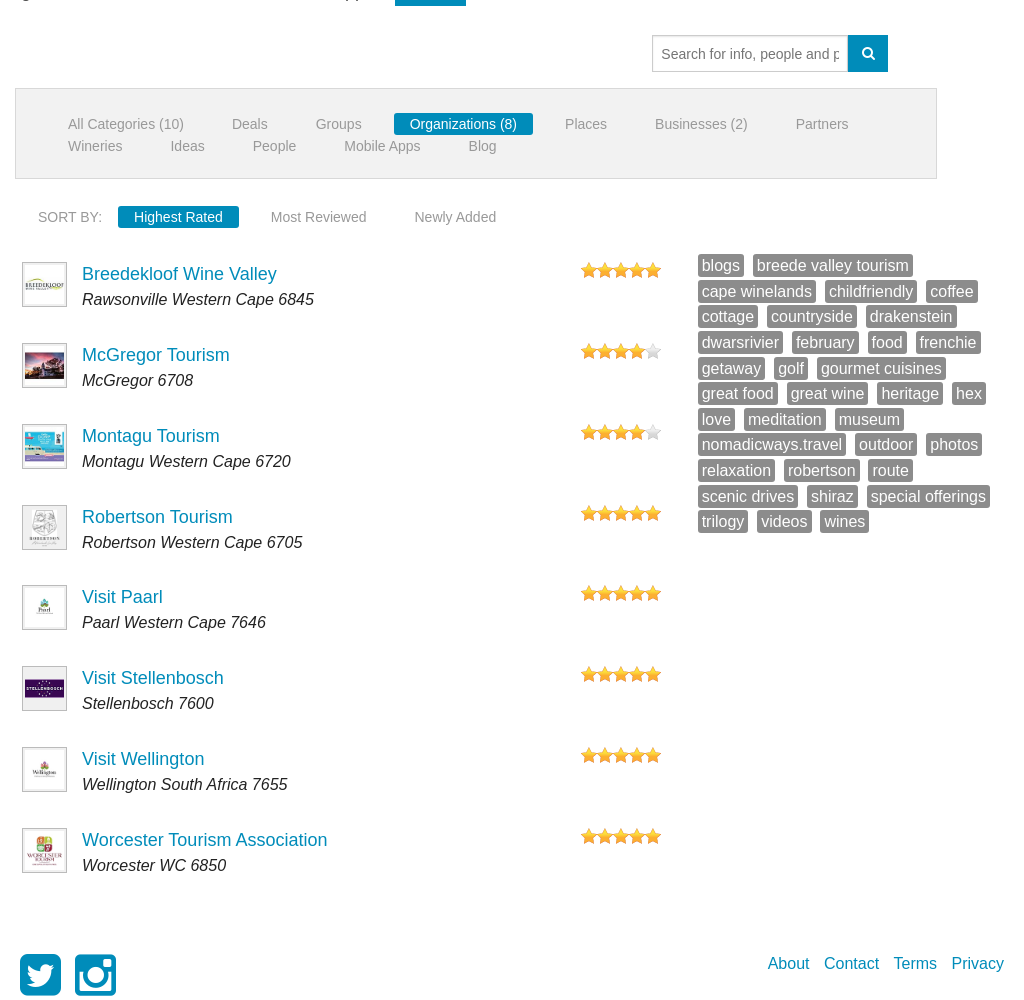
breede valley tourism (833, 265)
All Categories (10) (126, 124)
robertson (822, 470)
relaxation (736, 470)
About (789, 963)
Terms (916, 963)
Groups (339, 124)
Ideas (187, 146)
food (887, 342)
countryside (812, 316)
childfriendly (871, 291)
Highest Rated (178, 217)
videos (784, 521)
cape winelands (757, 291)
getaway (732, 368)
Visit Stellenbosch (153, 678)
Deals (250, 124)
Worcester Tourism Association (204, 840)
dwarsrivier (740, 342)
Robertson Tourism (157, 517)
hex (969, 393)
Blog (483, 146)
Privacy (978, 963)
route (890, 470)
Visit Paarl (122, 597)
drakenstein (911, 316)
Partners (822, 124)
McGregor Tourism (156, 355)
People (275, 146)
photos (954, 444)
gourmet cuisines (881, 368)
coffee (951, 291)
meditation (785, 419)
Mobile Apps (382, 146)
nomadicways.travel (772, 444)
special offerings (928, 496)
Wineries (95, 146)
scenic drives (748, 496)
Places (586, 124)
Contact (851, 963)
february (825, 342)
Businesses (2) (701, 124)
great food (738, 393)
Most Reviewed (319, 217)
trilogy (723, 521)
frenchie (948, 342)
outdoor (886, 444)
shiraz (832, 496)
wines (844, 521)
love (716, 419)
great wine (828, 393)
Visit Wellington (143, 759)
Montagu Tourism (151, 436)
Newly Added (456, 217)
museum (869, 419)
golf (791, 368)
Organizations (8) (463, 124)
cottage (728, 316)
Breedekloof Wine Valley (179, 274)
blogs (721, 265)
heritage (910, 393)
